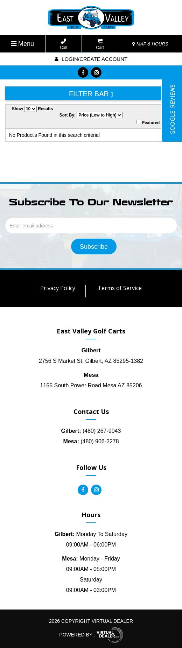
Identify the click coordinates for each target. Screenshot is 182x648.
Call (63, 44)
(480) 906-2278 (91, 441)
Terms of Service (120, 288)
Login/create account (91, 59)
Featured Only (153, 122)
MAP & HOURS (150, 44)
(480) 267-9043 (91, 431)
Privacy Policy (57, 288)
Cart (100, 44)
